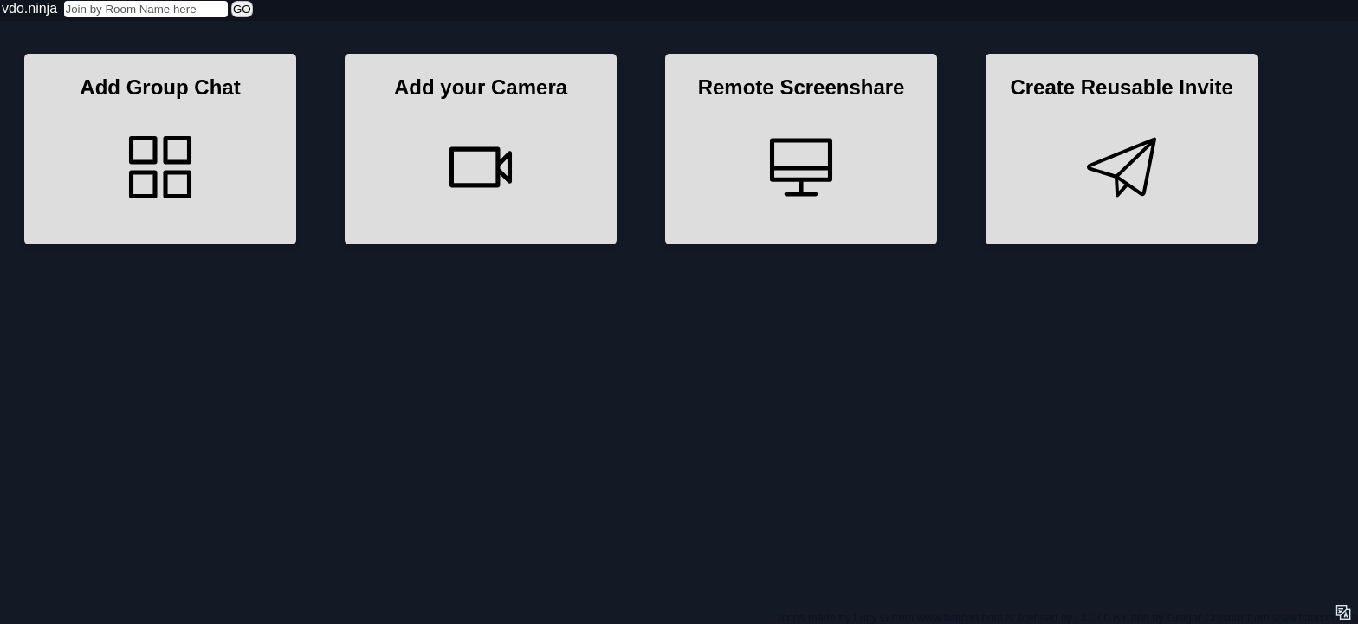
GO (242, 9)
